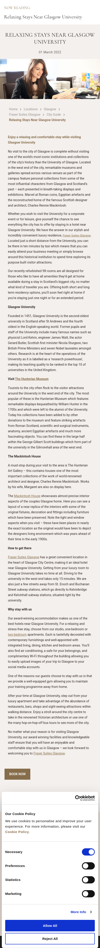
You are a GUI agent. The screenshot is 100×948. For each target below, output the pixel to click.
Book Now (17, 774)
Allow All (50, 926)
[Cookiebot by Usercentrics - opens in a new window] (75, 798)
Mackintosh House (27, 496)
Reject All (50, 939)
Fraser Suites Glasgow (77, 235)
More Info (78, 912)
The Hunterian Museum (32, 379)
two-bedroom (17, 634)
